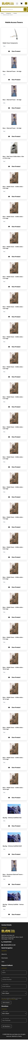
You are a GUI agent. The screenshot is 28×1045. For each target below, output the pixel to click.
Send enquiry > (6, 1002)
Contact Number (6, 977)
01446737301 (6, 942)
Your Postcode (6, 1018)
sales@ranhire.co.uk (8, 945)
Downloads (4, 958)
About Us (4, 954)
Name (4, 970)
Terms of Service (12, 999)
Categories (8, 13)
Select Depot (5, 991)
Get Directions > (7, 1026)
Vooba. (20, 1036)
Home (2, 13)
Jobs (2, 961)
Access (15, 13)
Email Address (6, 984)
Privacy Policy (4, 999)
